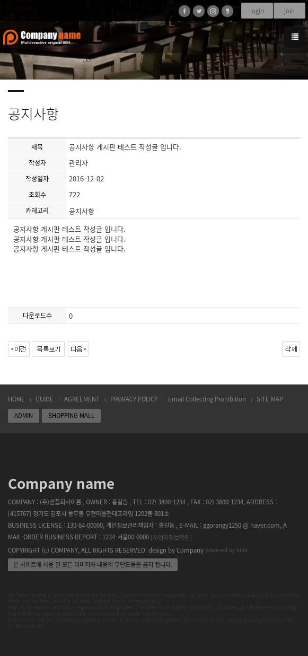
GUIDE (45, 399)
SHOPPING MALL (71, 415)
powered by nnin (226, 550)
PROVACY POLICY (133, 399)
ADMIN (23, 415)
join (289, 10)
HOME (16, 399)
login (257, 10)
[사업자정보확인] (171, 537)
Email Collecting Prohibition (207, 399)
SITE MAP (270, 399)
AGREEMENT (82, 399)
